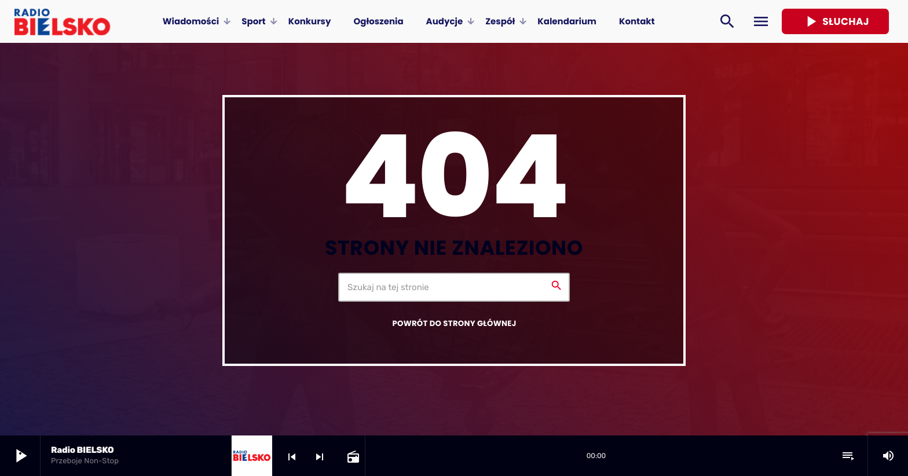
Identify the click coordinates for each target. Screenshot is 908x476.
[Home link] (62, 21)
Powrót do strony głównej (454, 323)
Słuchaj (835, 21)
